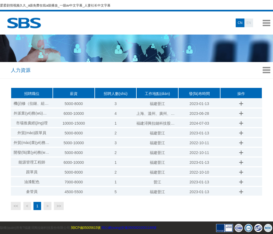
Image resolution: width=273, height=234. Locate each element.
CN (240, 23)
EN (249, 23)
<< (16, 206)
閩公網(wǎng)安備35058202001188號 (129, 228)
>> (59, 206)
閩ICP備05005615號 (86, 228)
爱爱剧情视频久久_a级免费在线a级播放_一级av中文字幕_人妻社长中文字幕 (55, 5)
